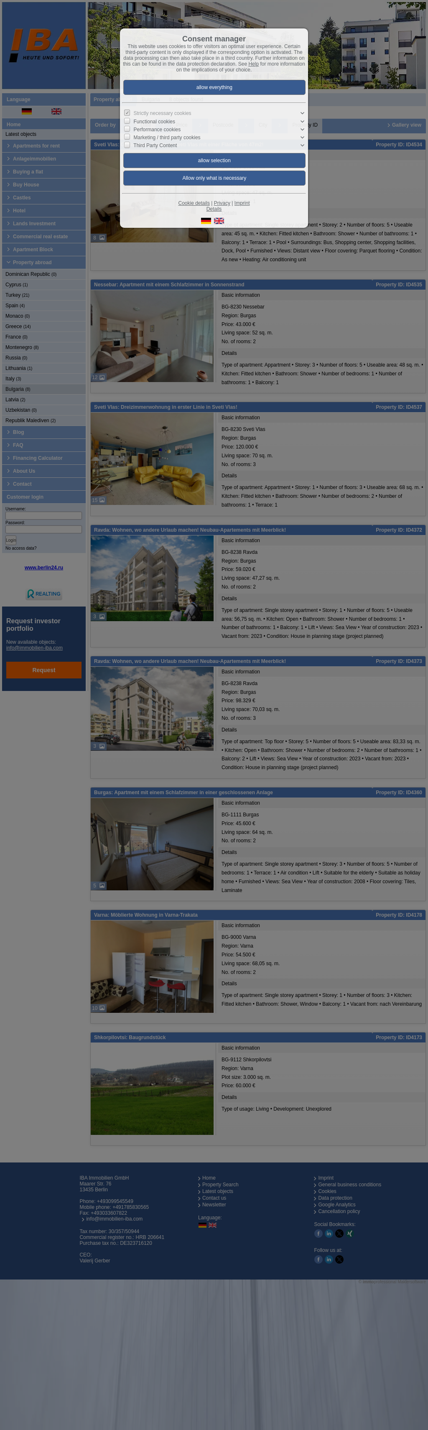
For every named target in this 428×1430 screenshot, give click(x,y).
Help (253, 64)
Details (214, 209)
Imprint (242, 203)
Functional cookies (154, 121)
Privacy (222, 203)
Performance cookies (157, 130)
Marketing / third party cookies (167, 137)
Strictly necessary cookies (162, 113)
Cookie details (194, 203)
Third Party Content (155, 145)
